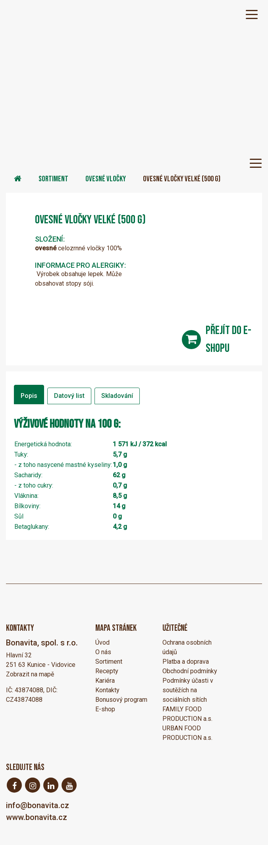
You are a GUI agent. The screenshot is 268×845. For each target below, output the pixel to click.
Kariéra (105, 680)
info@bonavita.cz (37, 805)
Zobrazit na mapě (30, 674)
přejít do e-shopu (228, 339)
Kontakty (107, 690)
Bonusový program (121, 699)
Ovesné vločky (105, 179)
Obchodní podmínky (189, 671)
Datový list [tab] (69, 395)
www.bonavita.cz (36, 817)
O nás (103, 652)
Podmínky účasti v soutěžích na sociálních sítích (187, 690)
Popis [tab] (29, 395)
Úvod (102, 642)
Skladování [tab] (117, 395)
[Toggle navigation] (251, 14)
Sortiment (53, 179)
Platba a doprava (185, 661)
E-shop (105, 709)
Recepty (106, 671)
